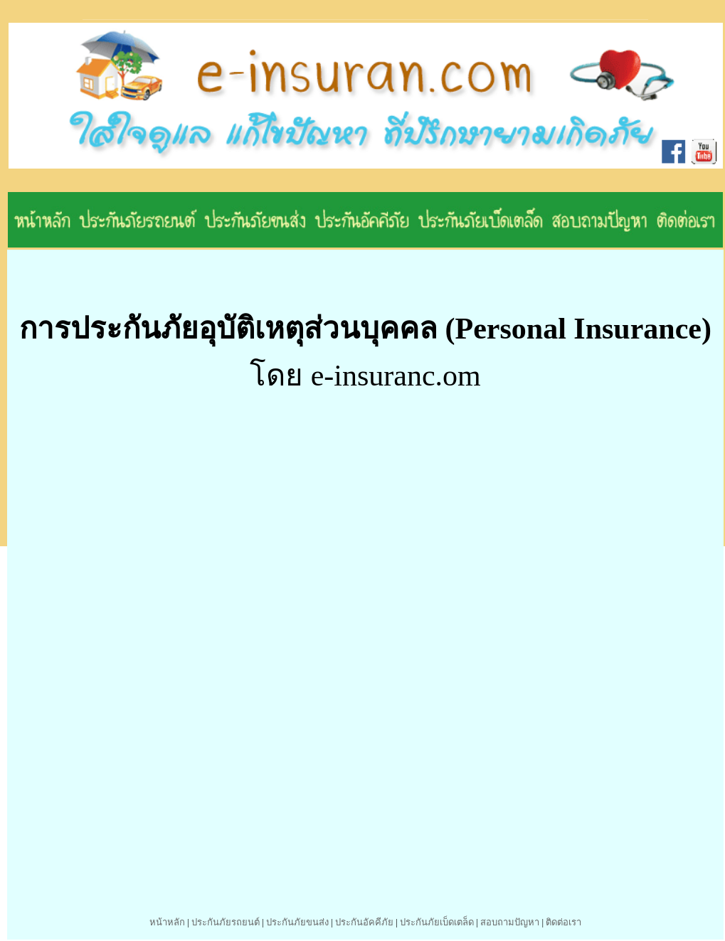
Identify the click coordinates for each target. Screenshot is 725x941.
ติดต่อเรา (563, 922)
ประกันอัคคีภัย (364, 922)
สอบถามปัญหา (509, 922)
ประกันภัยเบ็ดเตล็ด (437, 922)
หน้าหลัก (167, 922)
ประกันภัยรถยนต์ (225, 922)
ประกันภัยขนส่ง (297, 922)
